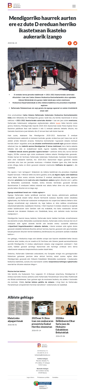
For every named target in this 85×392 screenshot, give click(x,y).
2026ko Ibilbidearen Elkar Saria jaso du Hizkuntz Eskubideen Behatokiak (65, 325)
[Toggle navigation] (74, 6)
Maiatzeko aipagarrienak (15, 319)
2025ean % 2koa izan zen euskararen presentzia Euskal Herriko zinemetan (42, 322)
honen (58, 123)
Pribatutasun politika (43, 377)
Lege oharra (30, 377)
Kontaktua (55, 377)
